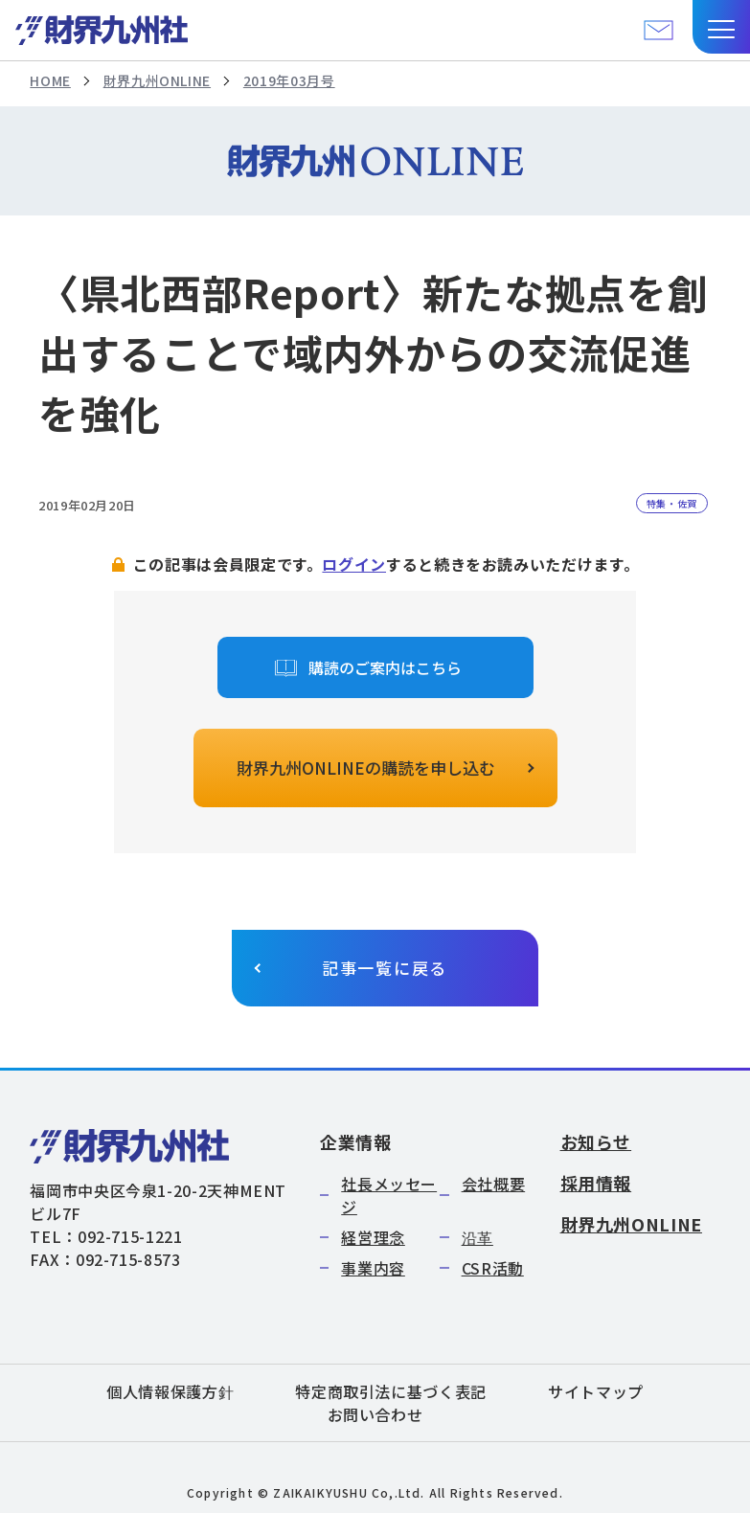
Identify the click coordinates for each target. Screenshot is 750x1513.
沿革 (477, 1237)
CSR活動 (493, 1267)
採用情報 (596, 1182)
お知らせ (596, 1141)
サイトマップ (596, 1391)
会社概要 (494, 1183)
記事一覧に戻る (384, 968)
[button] (721, 27)
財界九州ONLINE (157, 80)
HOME (50, 80)
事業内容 (373, 1267)
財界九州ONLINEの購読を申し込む (366, 767)
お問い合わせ (375, 1414)
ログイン (354, 564)
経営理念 (373, 1237)
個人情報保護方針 (170, 1391)
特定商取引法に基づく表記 (391, 1391)
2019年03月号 (289, 80)
